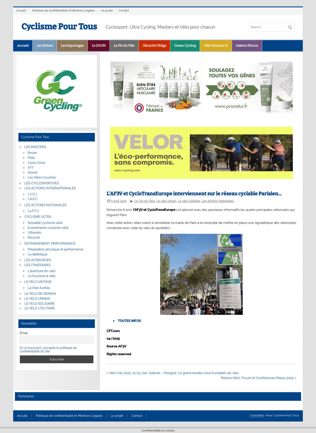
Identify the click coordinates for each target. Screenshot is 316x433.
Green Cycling (185, 46)
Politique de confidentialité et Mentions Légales (63, 10)
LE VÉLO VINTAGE (38, 282)
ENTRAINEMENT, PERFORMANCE (49, 243)
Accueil (21, 10)
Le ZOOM (99, 46)
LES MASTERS (35, 147)
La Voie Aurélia (39, 288)
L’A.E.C (32, 199)
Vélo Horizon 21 (216, 46)
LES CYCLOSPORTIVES (41, 183)
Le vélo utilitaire (189, 201)
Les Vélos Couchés (42, 177)
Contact (124, 10)
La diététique (37, 254)
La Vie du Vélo (124, 46)
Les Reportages (72, 46)
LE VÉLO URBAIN (37, 299)
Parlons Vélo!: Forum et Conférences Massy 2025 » (258, 378)
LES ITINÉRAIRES (37, 265)
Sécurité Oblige (154, 46)
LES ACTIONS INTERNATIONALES (50, 188)
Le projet (107, 10)
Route (32, 153)
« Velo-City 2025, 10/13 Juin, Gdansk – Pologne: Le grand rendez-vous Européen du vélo (173, 373)
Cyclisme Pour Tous (59, 27)
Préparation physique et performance (55, 249)
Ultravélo (34, 232)
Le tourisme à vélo (42, 276)
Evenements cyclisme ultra (48, 228)
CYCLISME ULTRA (37, 217)
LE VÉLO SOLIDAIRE (39, 304)
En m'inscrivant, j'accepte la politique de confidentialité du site (48, 349)
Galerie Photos (247, 46)
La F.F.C (33, 211)
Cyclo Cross (36, 163)
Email (24, 333)
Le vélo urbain (166, 201)
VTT (31, 168)
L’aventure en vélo (42, 271)
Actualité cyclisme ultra (45, 223)
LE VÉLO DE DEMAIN (40, 294)
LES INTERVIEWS (37, 260)
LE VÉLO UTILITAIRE (39, 308)
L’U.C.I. (32, 194)
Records (34, 237)
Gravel (32, 172)
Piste (31, 158)
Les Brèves (45, 46)
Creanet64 (257, 415)
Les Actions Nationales (218, 201)
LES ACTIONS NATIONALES (45, 205)
